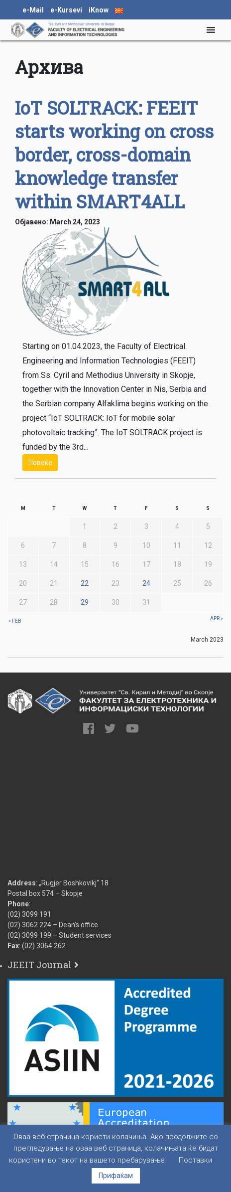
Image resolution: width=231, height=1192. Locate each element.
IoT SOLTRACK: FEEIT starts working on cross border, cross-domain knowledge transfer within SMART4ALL (114, 154)
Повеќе (40, 463)
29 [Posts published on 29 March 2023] (85, 602)
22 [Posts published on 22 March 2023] (85, 583)
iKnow (99, 10)
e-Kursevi (66, 10)
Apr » (216, 618)
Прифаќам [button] (116, 1176)
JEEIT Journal (39, 965)
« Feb (14, 621)
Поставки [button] (195, 1160)
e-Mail (33, 10)
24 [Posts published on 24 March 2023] (146, 583)
